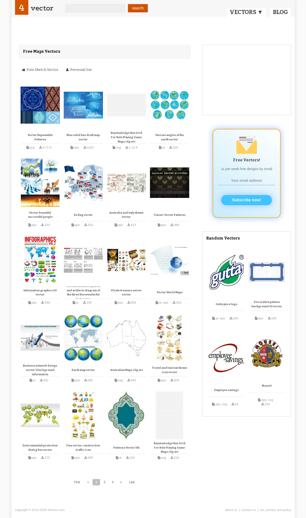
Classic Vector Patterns (170, 215)
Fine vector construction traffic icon (83, 447)
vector (42, 8)
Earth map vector (83, 370)
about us (231, 510)
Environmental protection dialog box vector (40, 447)
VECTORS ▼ (246, 12)
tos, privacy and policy (275, 510)
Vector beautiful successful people (40, 215)
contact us (249, 510)
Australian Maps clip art (126, 370)
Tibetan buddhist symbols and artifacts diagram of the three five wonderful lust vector (83, 292)
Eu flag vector (83, 215)
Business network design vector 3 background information (40, 370)
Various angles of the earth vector (169, 137)
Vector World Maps (169, 292)
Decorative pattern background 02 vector (266, 304)
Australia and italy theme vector (126, 215)
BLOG (280, 12)
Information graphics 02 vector (40, 292)
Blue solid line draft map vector (83, 137)
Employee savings (226, 390)
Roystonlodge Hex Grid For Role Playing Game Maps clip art (126, 137)
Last (132, 482)
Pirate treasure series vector (126, 292)
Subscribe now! (246, 200)
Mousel (267, 385)
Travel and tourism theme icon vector (169, 370)
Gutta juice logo (226, 304)
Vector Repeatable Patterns (40, 137)
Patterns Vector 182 (126, 447)
